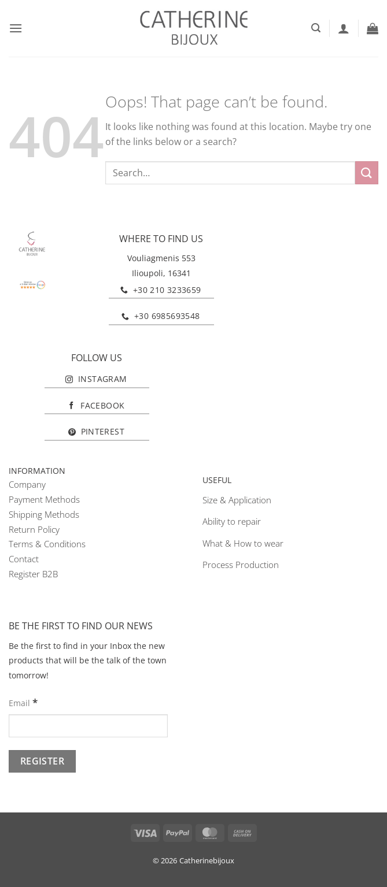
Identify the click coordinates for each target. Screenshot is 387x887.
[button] (16, 28)
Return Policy (34, 529)
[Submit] (366, 172)
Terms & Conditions (47, 544)
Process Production (240, 564)
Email (23, 702)
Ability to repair (231, 521)
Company (27, 484)
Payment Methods (44, 499)
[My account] (343, 28)
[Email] (88, 725)
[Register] (42, 761)
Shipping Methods (44, 514)
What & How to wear (242, 543)
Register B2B (33, 574)
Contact (24, 559)
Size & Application (236, 500)
